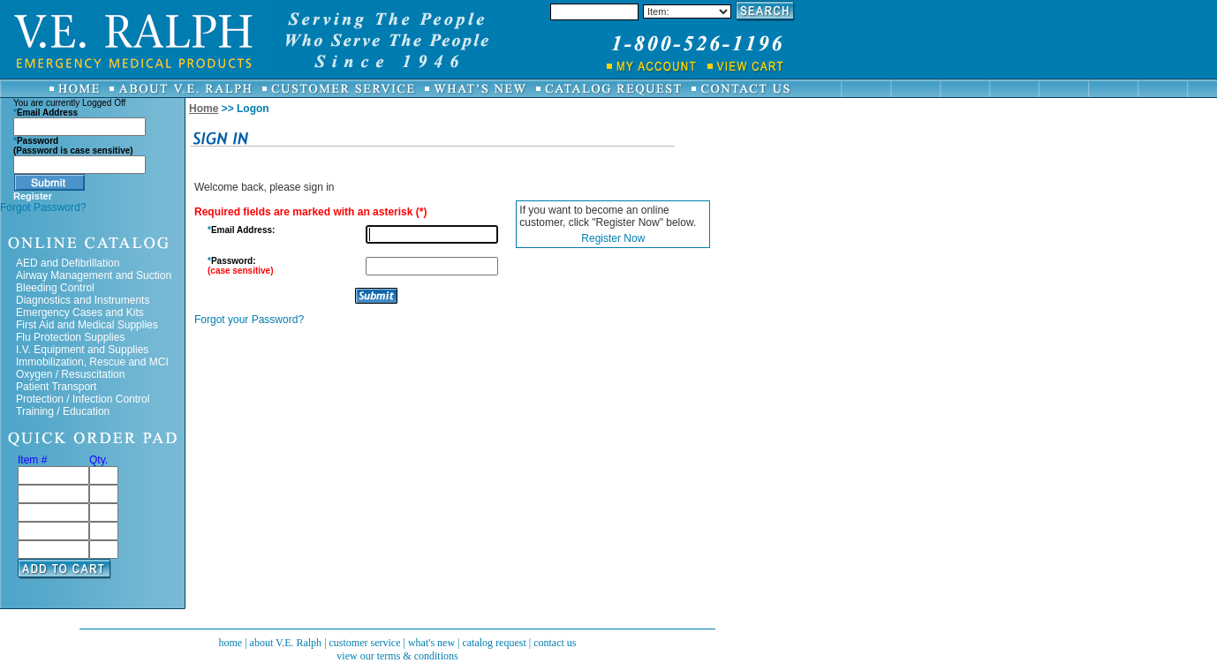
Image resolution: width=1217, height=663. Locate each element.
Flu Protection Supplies (70, 337)
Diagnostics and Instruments (82, 300)
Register (32, 196)
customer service (365, 643)
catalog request (493, 643)
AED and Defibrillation (67, 263)
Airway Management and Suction (93, 275)
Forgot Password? (43, 207)
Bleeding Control (55, 288)
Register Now (613, 238)
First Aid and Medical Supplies (87, 325)
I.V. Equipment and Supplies (82, 349)
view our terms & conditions (396, 656)
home (230, 643)
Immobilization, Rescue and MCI (92, 362)
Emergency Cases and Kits (80, 312)
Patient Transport (56, 386)
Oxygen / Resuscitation (70, 374)
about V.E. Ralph (286, 643)
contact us (554, 643)
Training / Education (63, 411)
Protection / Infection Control (82, 399)
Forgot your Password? (249, 319)
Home (203, 108)
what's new (431, 643)
